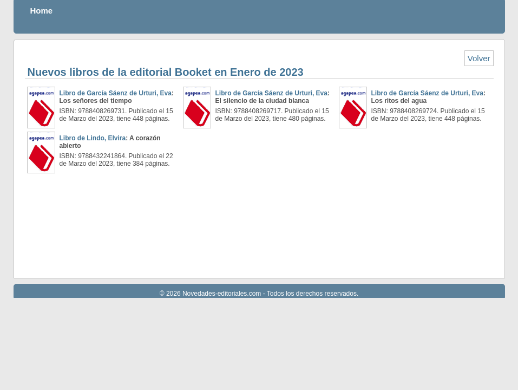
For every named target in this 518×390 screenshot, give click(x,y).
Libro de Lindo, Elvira (93, 138)
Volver (479, 58)
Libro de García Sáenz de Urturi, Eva (116, 93)
